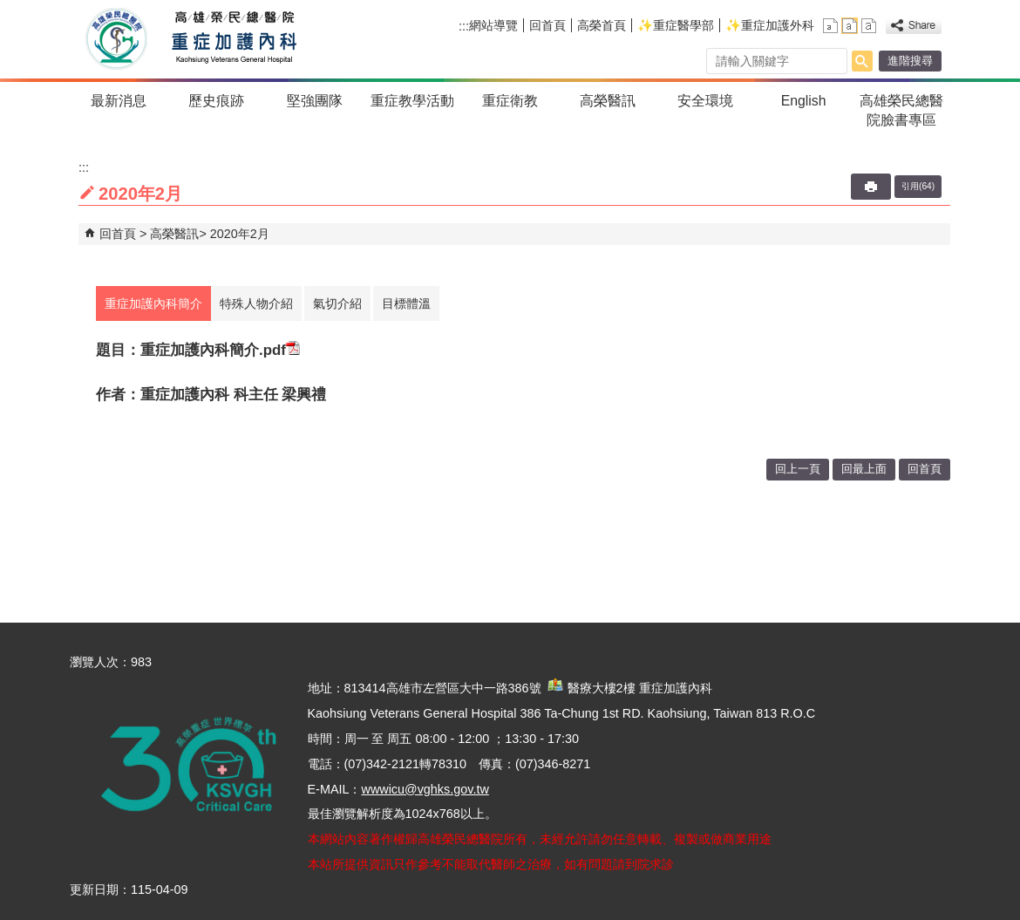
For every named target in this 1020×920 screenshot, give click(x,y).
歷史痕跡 (216, 100)
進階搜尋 (910, 60)
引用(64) (918, 186)
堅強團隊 (315, 100)
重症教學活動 (412, 100)
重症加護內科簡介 (153, 303)
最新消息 (118, 100)
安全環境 (705, 100)
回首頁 (547, 25)
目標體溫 (406, 303)
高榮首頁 (601, 25)
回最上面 (864, 468)
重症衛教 (510, 100)
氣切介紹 (337, 303)
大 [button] (868, 25)
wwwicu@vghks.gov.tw (424, 789)
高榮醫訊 (608, 100)
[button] (862, 61)
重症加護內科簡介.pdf (220, 350)
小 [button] (830, 25)
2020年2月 (239, 234)
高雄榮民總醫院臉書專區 (901, 110)
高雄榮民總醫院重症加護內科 (230, 39)
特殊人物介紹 (256, 303)
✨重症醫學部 (675, 25)
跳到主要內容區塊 (9, 9)
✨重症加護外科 (769, 25)
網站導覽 (493, 25)
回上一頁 (797, 468)
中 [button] (849, 25)
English (803, 100)
